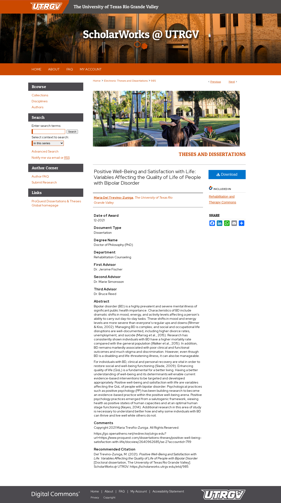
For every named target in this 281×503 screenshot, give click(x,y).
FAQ (122, 491)
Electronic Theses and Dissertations (126, 81)
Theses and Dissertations (212, 154)
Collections (40, 95)
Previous (215, 81)
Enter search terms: (46, 126)
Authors (37, 107)
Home (97, 81)
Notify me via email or (51, 158)
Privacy (95, 497)
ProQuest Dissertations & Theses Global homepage (56, 203)
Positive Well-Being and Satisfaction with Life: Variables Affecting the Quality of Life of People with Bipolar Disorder (147, 177)
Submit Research (44, 182)
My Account (139, 491)
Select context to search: (50, 137)
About (109, 491)
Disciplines (39, 101)
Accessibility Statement (168, 491)
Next (232, 81)
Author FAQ (40, 176)
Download (227, 174)
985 (153, 81)
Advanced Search (45, 151)
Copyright (109, 497)
